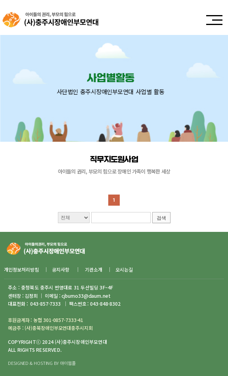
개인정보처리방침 (21, 269)
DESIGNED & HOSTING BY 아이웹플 (41, 363)
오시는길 (124, 269)
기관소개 (93, 269)
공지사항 (61, 269)
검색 (161, 218)
